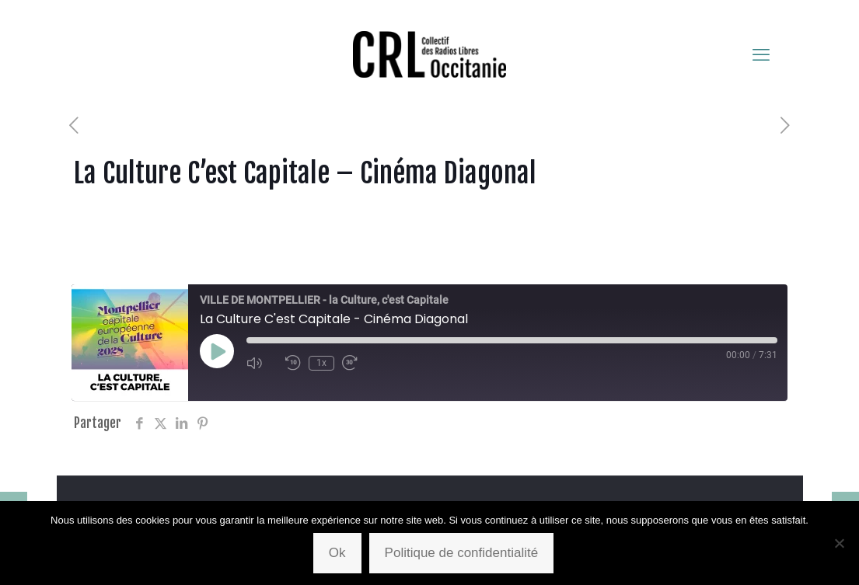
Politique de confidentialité (462, 552)
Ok (337, 552)
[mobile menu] (761, 54)
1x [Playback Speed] (321, 362)
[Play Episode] (217, 351)
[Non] (839, 543)
